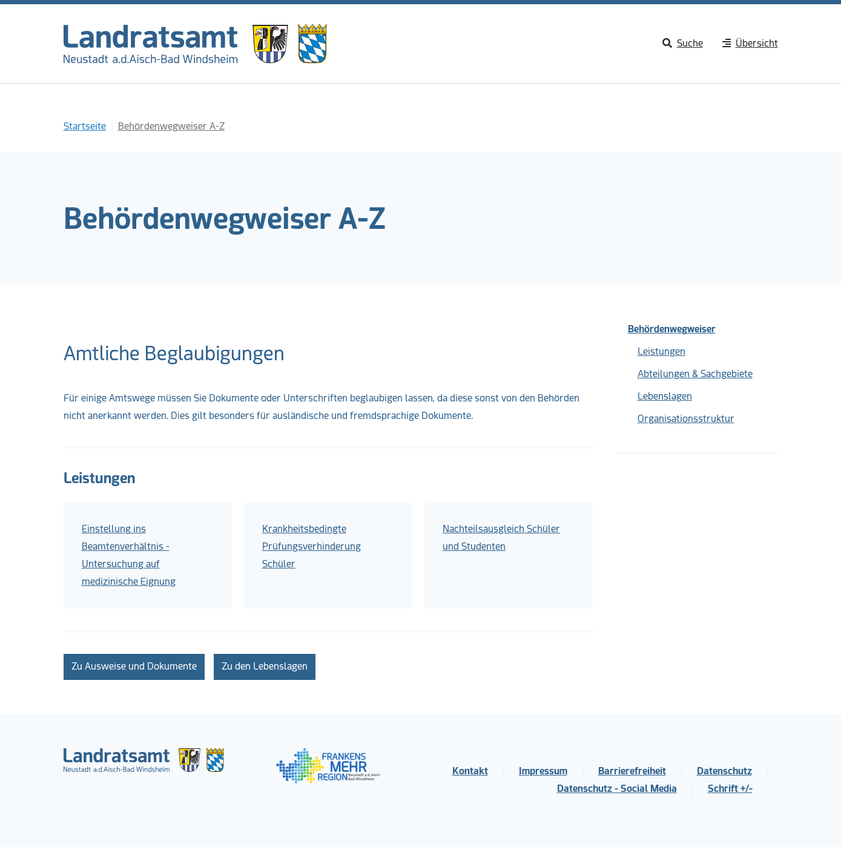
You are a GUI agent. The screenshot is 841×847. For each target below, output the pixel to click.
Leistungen (661, 351)
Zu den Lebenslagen (265, 666)
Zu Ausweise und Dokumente (134, 666)
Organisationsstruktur (686, 418)
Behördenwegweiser (672, 329)
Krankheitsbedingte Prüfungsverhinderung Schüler (311, 546)
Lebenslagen (665, 396)
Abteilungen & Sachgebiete (695, 374)
